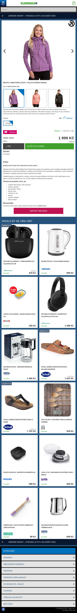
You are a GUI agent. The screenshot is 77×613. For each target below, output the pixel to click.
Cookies (7, 591)
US (60, 118)
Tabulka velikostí (12, 597)
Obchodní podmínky (13, 564)
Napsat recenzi (38, 211)
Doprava (7, 571)
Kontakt (7, 557)
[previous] (5, 51)
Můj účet (8, 604)
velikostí (69, 118)
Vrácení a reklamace (14, 577)
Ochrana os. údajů (13, 584)
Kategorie (8, 551)
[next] (72, 51)
